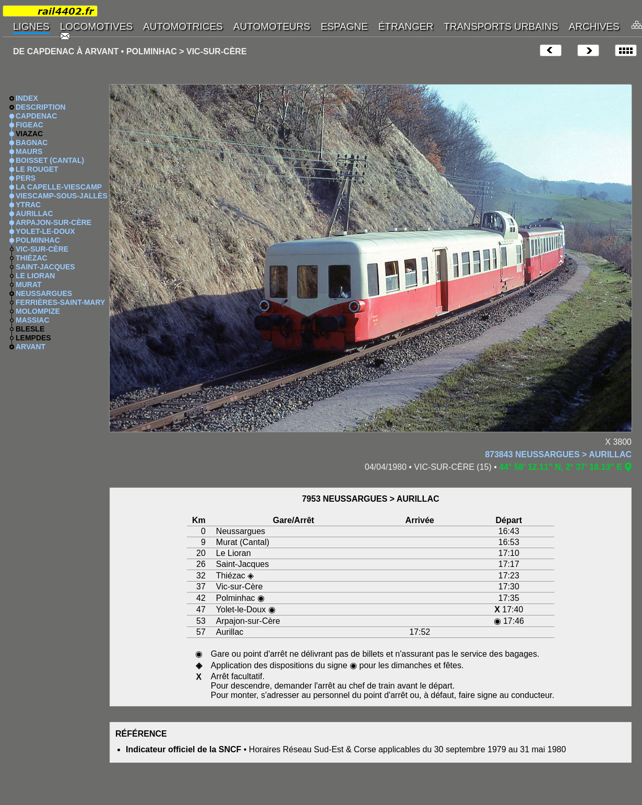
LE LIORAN (35, 275)
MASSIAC (33, 320)
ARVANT (30, 346)
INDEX (27, 98)
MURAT (29, 284)
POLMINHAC (38, 240)
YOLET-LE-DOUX (45, 231)
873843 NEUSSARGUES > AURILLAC (558, 454)
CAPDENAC (36, 116)
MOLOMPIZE (38, 311)
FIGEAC (29, 125)
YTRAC (28, 204)
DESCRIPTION (41, 107)
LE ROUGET (37, 169)
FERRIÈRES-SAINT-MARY (60, 302)
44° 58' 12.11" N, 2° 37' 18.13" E (560, 467)
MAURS (29, 151)
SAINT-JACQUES (45, 267)
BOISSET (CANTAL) (50, 160)
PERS (25, 178)
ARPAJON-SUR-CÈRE (53, 222)
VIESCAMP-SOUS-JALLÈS (62, 196)
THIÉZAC (31, 258)
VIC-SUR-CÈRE (42, 249)
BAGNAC (31, 142)
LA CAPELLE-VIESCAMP (59, 187)
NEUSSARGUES (44, 293)
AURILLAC (34, 213)
